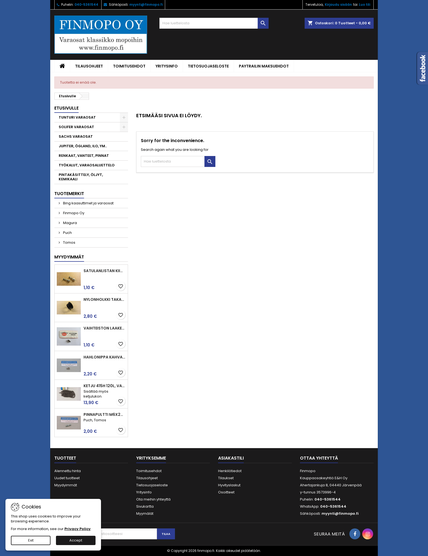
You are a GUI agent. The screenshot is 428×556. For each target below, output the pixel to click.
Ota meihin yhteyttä (153, 499)
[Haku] (214, 23)
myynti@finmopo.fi (146, 4)
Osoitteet (226, 492)
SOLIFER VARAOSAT (76, 127)
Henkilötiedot (230, 470)
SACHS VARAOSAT (76, 136)
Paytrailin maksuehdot (264, 66)
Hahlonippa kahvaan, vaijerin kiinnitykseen (105, 357)
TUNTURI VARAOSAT (77, 117)
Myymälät (144, 513)
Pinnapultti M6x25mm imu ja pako (105, 414)
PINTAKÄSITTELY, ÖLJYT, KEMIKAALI (81, 177)
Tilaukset (226, 478)
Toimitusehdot (129, 66)
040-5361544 (86, 4)
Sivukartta (145, 506)
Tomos (68, 242)
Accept (75, 540)
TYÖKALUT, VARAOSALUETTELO (87, 165)
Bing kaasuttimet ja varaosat (88, 203)
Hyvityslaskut (229, 485)
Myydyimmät (69, 257)
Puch (67, 232)
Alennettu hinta (67, 470)
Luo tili (364, 4)
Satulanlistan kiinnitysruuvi (105, 271)
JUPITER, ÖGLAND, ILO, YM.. (83, 146)
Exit (31, 540)
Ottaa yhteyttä (319, 458)
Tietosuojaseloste (208, 66)
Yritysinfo (167, 66)
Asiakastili (231, 458)
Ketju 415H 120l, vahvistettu (105, 386)
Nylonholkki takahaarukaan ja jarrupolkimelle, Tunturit (105, 299)
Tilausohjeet (89, 66)
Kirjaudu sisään (338, 4)
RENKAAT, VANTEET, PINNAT (84, 155)
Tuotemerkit (69, 193)
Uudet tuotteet (67, 478)
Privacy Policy (77, 528)
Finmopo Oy (73, 213)
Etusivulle (66, 108)
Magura (69, 222)
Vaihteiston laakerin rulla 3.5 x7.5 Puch (105, 328)
